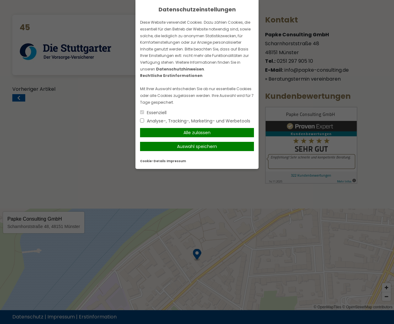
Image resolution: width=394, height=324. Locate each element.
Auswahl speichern (197, 146)
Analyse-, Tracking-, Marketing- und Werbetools (195, 120)
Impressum (176, 161)
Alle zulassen (197, 133)
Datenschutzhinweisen (180, 69)
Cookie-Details (153, 161)
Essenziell (153, 112)
